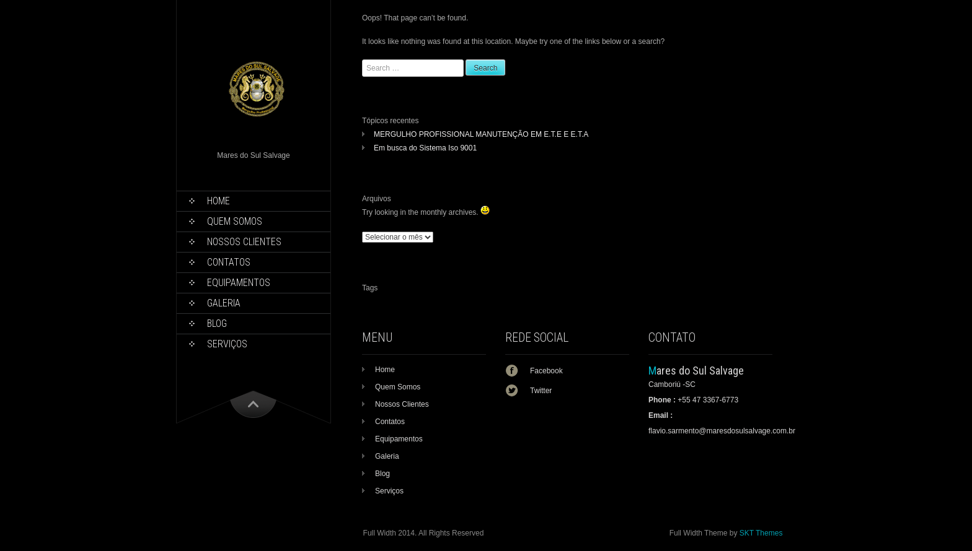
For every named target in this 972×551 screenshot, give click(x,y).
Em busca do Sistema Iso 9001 (425, 148)
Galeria (224, 303)
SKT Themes (761, 533)
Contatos (228, 262)
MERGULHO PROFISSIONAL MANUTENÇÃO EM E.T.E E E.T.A (481, 134)
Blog (217, 323)
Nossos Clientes (244, 242)
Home (218, 201)
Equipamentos (238, 283)
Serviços (227, 344)
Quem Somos (234, 221)
